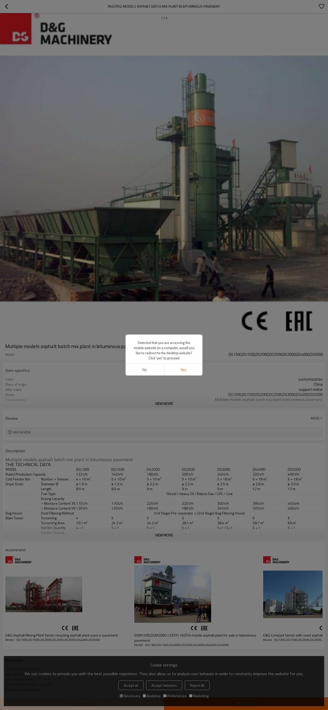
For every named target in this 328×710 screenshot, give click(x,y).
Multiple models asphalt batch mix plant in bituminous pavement (69, 459)
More (315, 418)
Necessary (130, 695)
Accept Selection (164, 685)
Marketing (199, 695)
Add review (22, 432)
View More (164, 403)
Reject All (197, 685)
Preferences (175, 695)
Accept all (131, 685)
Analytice (152, 695)
